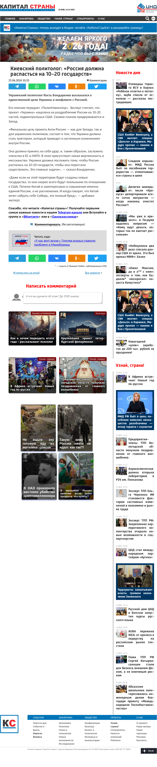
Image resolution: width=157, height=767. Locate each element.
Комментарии (98, 80)
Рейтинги (115, 740)
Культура (100, 313)
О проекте (141, 723)
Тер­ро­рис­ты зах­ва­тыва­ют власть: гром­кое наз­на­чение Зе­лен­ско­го (135, 593)
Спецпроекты (85, 18)
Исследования (66, 743)
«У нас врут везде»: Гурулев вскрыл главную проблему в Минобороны (64, 243)
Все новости (92, 272)
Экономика (65, 723)
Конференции (92, 723)
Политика (64, 726)
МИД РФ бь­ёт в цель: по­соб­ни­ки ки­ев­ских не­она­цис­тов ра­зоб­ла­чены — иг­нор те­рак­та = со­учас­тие (135, 421)
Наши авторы (143, 726)
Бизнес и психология (43, 313)
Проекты (116, 717)
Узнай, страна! (63, 18)
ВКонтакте (31, 216)
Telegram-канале (70, 212)
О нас (101, 18)
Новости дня (128, 72)
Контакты (141, 740)
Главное (10, 18)
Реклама (141, 736)
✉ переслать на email (26, 272)
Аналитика (26, 18)
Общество (44, 18)
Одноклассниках (64, 216)
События (38, 717)
